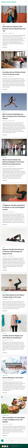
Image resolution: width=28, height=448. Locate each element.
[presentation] (14, 14)
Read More (5, 47)
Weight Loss (4, 157)
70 (11, 440)
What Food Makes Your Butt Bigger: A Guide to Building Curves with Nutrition (13, 420)
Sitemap (20, 445)
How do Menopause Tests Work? (12, 378)
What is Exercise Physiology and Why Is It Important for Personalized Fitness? (14, 116)
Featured (4, 415)
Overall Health (5, 375)
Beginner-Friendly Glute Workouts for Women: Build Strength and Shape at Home (13, 252)
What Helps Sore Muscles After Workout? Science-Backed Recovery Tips (14, 29)
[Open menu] (26, 2)
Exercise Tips (5, 33)
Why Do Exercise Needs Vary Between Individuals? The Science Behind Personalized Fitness (13, 162)
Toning (3, 24)
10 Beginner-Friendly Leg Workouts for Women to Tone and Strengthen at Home (13, 207)
